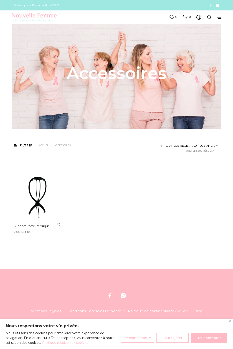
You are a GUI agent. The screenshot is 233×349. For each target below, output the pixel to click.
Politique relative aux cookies (65, 343)
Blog (198, 311)
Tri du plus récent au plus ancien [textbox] (189, 145)
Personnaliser (135, 338)
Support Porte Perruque (32, 226)
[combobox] (190, 145)
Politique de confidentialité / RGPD (158, 311)
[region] (116, 334)
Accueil (44, 145)
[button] (173, 17)
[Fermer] (230, 321)
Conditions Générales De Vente (94, 311)
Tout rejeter (172, 338)
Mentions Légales (45, 311)
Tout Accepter (209, 338)
